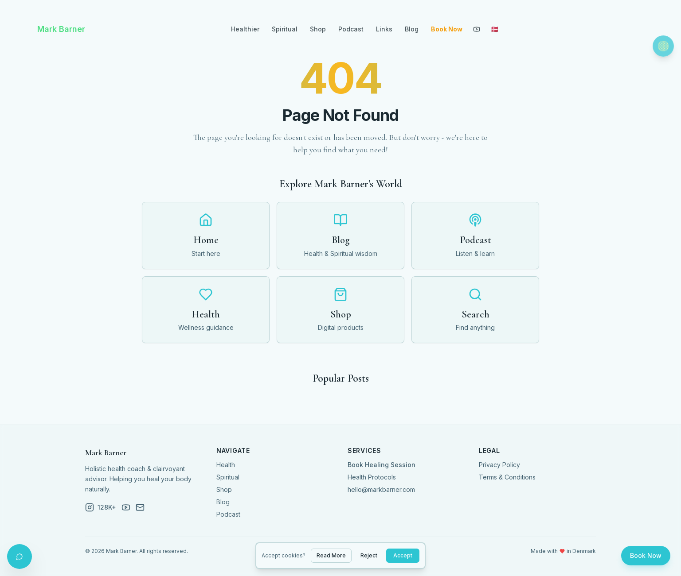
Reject (368, 555)
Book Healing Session (381, 464)
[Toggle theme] (663, 46)
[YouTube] (477, 29)
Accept (402, 555)
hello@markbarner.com (381, 489)
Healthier (245, 29)
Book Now (446, 29)
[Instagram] (100, 507)
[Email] (140, 507)
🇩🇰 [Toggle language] (494, 29)
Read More (331, 555)
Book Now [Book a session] (645, 555)
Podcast (351, 29)
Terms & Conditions (507, 477)
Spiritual (284, 29)
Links (384, 29)
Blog (412, 29)
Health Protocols (372, 477)
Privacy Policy (499, 464)
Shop (318, 29)
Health (225, 464)
